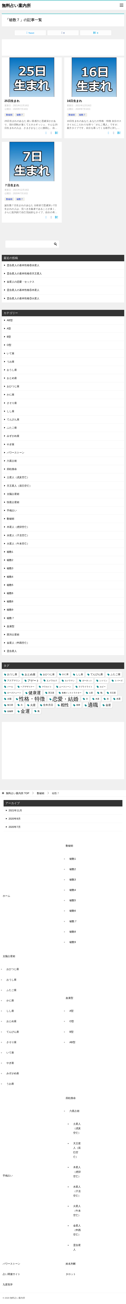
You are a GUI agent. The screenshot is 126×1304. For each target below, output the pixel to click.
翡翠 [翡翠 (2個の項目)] (78, 703)
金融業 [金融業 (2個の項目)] (10, 709)
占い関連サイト (11, 1271)
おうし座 (12, 367)
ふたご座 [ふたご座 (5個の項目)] (115, 672)
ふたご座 (12, 425)
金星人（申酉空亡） (18, 640)
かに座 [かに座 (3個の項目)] (65, 672)
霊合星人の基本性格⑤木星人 (23, 287)
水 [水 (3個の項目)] (108, 696)
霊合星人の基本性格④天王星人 (24, 271)
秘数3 (10, 566)
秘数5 (10, 582)
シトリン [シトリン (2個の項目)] (103, 678)
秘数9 (10, 607)
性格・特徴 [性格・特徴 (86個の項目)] (32, 696)
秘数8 (10, 599)
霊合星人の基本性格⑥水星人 (23, 262)
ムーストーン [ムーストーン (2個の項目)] (65, 684)
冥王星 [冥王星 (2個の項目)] (51, 690)
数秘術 (9, 114)
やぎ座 (10, 441)
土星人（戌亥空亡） (18, 475)
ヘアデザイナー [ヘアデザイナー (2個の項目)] (27, 684)
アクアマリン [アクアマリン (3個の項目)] (13, 678)
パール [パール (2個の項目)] (10, 684)
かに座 (10, 392)
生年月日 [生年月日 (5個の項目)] (48, 702)
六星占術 (12, 458)
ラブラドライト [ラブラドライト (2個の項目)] (85, 684)
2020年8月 (15, 816)
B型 (9, 334)
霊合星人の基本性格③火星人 (23, 295)
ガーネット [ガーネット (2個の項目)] (87, 678)
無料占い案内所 (16, 5)
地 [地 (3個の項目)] (101, 690)
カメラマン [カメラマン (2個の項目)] (70, 678)
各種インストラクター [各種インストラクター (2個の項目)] (71, 690)
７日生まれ (11, 183)
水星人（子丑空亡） (18, 532)
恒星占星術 (13, 499)
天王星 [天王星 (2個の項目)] (113, 690)
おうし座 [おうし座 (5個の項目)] (12, 672)
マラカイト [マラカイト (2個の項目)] (47, 684)
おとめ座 (12, 375)
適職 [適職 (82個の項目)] (93, 702)
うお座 (10, 359)
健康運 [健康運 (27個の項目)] (34, 690)
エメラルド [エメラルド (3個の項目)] (52, 678)
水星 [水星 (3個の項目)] (118, 696)
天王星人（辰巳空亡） (19, 483)
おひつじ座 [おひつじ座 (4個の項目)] (49, 672)
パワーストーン (15, 450)
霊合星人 (12, 648)
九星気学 (8, 1282)
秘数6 (10, 590)
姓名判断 (71, 1261)
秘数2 (10, 557)
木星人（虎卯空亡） (18, 524)
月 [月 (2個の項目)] (87, 696)
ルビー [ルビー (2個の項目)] (103, 684)
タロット (71, 1271)
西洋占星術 (13, 632)
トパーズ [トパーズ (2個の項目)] (119, 678)
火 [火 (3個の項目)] (22, 702)
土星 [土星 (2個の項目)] (91, 690)
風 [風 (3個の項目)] (38, 708)
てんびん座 (13, 417)
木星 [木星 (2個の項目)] (97, 696)
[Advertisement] (63, 748)
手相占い (12, 508)
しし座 (10, 408)
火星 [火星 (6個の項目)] (33, 702)
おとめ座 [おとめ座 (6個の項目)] (30, 672)
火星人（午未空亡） (18, 541)
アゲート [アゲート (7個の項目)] (33, 678)
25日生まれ (12, 100)
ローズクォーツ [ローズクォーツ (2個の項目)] (14, 690)
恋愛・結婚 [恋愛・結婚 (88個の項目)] (65, 696)
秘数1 (10, 549)
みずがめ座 (13, 433)
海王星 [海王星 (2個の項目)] (10, 703)
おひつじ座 (13, 384)
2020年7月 (15, 824)
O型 (9, 342)
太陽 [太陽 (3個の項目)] (9, 696)
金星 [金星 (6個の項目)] (108, 702)
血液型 (10, 624)
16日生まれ (74, 100)
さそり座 (12, 400)
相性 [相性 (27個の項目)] (65, 702)
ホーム (6, 893)
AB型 (10, 317)
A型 (9, 326)
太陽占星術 (13, 491)
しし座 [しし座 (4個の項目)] (79, 672)
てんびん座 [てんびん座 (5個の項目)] (96, 672)
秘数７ (20, 114)
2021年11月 (15, 808)
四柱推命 (12, 466)
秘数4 (10, 574)
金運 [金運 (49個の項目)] (25, 708)
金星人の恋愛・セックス (20, 279)
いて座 (10, 350)
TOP (17, 790)
